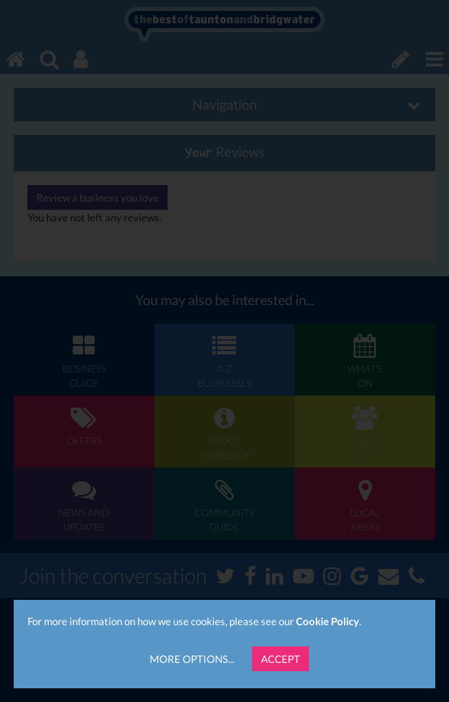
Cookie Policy (327, 621)
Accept (280, 659)
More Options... (192, 659)
